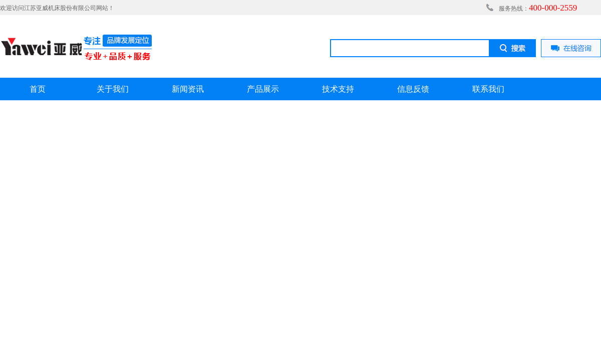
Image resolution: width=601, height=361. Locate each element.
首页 (38, 89)
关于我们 (113, 89)
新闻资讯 (188, 89)
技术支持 (338, 89)
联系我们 (488, 89)
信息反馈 (413, 89)
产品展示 (263, 89)
